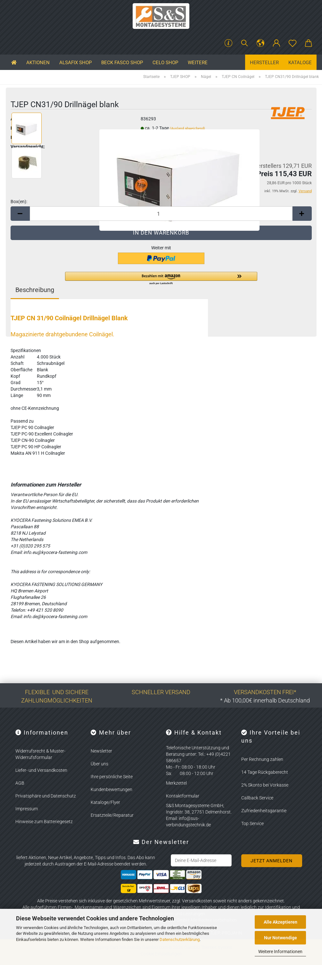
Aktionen (38, 62)
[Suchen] (244, 43)
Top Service (252, 823)
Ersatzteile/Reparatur (112, 815)
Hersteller (264, 62)
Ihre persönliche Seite (112, 776)
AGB (19, 783)
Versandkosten (197, 900)
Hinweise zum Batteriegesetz (44, 821)
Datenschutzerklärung (180, 939)
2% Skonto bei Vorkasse (264, 785)
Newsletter (101, 751)
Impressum (26, 808)
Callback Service (257, 797)
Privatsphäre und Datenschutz (45, 795)
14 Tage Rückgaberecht (264, 772)
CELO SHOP (165, 62)
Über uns (99, 763)
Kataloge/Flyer (105, 802)
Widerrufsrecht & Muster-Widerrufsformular (40, 754)
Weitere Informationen (280, 951)
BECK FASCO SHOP (122, 62)
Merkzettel (176, 783)
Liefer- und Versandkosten (41, 770)
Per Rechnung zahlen (262, 759)
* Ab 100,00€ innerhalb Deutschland (265, 700)
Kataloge (300, 62)
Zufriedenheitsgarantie (263, 810)
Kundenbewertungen (111, 789)
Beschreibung (34, 290)
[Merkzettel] (293, 43)
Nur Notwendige (280, 937)
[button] (260, 43)
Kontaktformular (182, 795)
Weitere (198, 62)
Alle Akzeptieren (280, 922)
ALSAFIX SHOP (75, 62)
